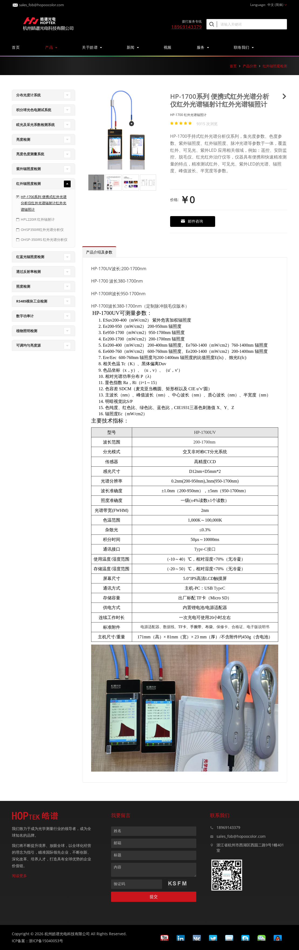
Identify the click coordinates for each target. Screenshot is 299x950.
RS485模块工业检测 (31, 301)
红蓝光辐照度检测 (30, 256)
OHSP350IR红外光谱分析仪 (42, 229)
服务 (202, 47)
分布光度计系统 (28, 95)
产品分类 (250, 66)
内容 (117, 867)
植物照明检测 (26, 330)
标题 (117, 854)
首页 (16, 47)
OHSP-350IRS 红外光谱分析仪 (44, 239)
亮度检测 (23, 139)
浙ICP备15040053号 (46, 940)
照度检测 (23, 286)
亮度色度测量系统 (30, 154)
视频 (167, 47)
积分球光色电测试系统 (33, 109)
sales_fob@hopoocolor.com (38, 3)
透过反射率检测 (28, 271)
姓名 (117, 830)
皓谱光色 (48, 23)
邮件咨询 (192, 221)
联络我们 (243, 47)
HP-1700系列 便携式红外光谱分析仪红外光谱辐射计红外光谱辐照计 (44, 203)
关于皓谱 (91, 47)
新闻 (132, 47)
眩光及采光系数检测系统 (35, 124)
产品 (51, 47)
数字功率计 (25, 316)
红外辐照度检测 (275, 66)
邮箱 (117, 842)
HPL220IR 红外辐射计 (38, 219)
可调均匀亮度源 (28, 345)
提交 (154, 896)
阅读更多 (19, 875)
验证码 (119, 883)
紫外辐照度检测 (28, 168)
